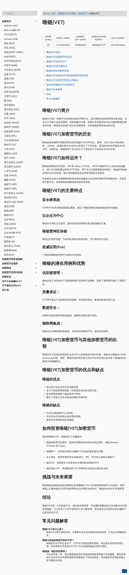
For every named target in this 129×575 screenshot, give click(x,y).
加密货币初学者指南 (12, 259)
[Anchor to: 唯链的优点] (63, 379)
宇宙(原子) (9, 237)
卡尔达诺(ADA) (11, 140)
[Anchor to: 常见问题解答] (71, 521)
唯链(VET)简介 (53, 52)
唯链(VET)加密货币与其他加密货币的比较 (67, 75)
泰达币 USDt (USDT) (13, 202)
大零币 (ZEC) (10, 96)
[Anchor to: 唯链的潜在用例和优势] (89, 263)
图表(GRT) (9, 210)
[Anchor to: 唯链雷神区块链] (70, 231)
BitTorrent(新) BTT (12, 30)
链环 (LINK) (9, 158)
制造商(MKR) (10, 250)
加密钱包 (6, 268)
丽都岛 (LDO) (10, 153)
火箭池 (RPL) (10, 136)
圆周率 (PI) (9, 241)
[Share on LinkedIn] (54, 29)
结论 (48, 94)
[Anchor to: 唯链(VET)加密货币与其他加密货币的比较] (124, 343)
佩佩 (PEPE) (10, 180)
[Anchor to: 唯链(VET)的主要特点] (86, 190)
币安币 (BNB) (10, 65)
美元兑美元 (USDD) (13, 162)
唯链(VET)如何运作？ (57, 61)
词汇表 (5, 290)
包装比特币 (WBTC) (13, 52)
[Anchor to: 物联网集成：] (66, 323)
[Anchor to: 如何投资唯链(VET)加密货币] (99, 428)
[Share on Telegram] (68, 29)
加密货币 (6, 21)
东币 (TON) (9, 118)
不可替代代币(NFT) (11, 285)
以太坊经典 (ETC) (12, 232)
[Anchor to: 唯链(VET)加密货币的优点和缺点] (107, 370)
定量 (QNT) (9, 114)
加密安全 (6, 276)
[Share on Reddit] (59, 29)
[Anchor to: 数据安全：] (63, 307)
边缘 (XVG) (9, 74)
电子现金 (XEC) (11, 109)
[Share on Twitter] (49, 29)
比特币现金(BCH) (12, 61)
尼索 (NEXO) (10, 175)
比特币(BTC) (10, 56)
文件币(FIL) (9, 219)
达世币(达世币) (11, 91)
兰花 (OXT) (9, 149)
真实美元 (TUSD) (12, 246)
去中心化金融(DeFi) (12, 281)
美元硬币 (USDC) (12, 166)
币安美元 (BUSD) (12, 69)
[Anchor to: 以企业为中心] (66, 215)
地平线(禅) (9, 105)
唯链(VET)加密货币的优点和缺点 (62, 80)
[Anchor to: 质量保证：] (63, 292)
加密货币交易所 (10, 263)
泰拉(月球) (9, 206)
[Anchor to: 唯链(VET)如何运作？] (86, 158)
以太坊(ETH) (10, 228)
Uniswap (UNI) (11, 39)
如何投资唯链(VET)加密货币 (60, 84)
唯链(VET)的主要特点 (57, 66)
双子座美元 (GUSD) (13, 193)
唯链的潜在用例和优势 (57, 70)
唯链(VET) (9, 215)
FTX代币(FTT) (10, 34)
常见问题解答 (53, 98)
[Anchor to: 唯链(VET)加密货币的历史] (95, 134)
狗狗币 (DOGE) (11, 127)
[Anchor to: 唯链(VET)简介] (73, 110)
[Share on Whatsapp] (63, 29)
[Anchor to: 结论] (54, 497)
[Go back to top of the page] (124, 571)
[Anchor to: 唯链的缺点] (63, 405)
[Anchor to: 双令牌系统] (63, 200)
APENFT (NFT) (11, 25)
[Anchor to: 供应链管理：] (66, 273)
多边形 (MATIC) (11, 122)
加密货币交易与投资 (12, 272)
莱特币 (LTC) (10, 144)
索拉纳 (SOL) (10, 197)
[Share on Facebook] (44, 29)
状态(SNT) (9, 254)
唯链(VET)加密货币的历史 (59, 57)
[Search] (19, 13)
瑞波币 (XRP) (10, 184)
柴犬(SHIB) (9, 87)
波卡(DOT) (9, 83)
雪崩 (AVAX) (10, 224)
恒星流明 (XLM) (11, 131)
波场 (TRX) (9, 78)
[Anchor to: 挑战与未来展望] (76, 477)
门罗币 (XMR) (10, 171)
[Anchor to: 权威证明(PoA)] (68, 247)
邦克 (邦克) (9, 47)
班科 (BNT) (9, 43)
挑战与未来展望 (54, 89)
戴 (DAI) (8, 100)
